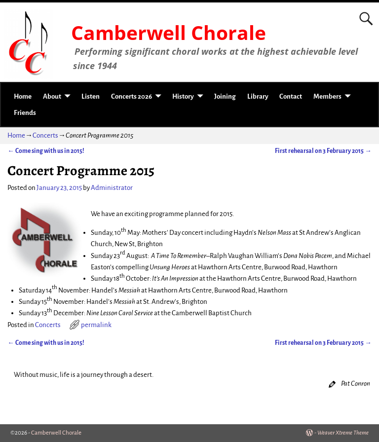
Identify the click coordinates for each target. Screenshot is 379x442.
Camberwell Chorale (168, 32)
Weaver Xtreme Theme (343, 433)
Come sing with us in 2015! (45, 150)
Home (23, 96)
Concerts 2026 (131, 96)
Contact (290, 96)
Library (257, 96)
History (183, 96)
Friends (25, 112)
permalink (96, 325)
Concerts (45, 135)
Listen (90, 96)
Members (327, 96)
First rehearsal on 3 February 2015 (323, 150)
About (52, 96)
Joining (225, 96)
